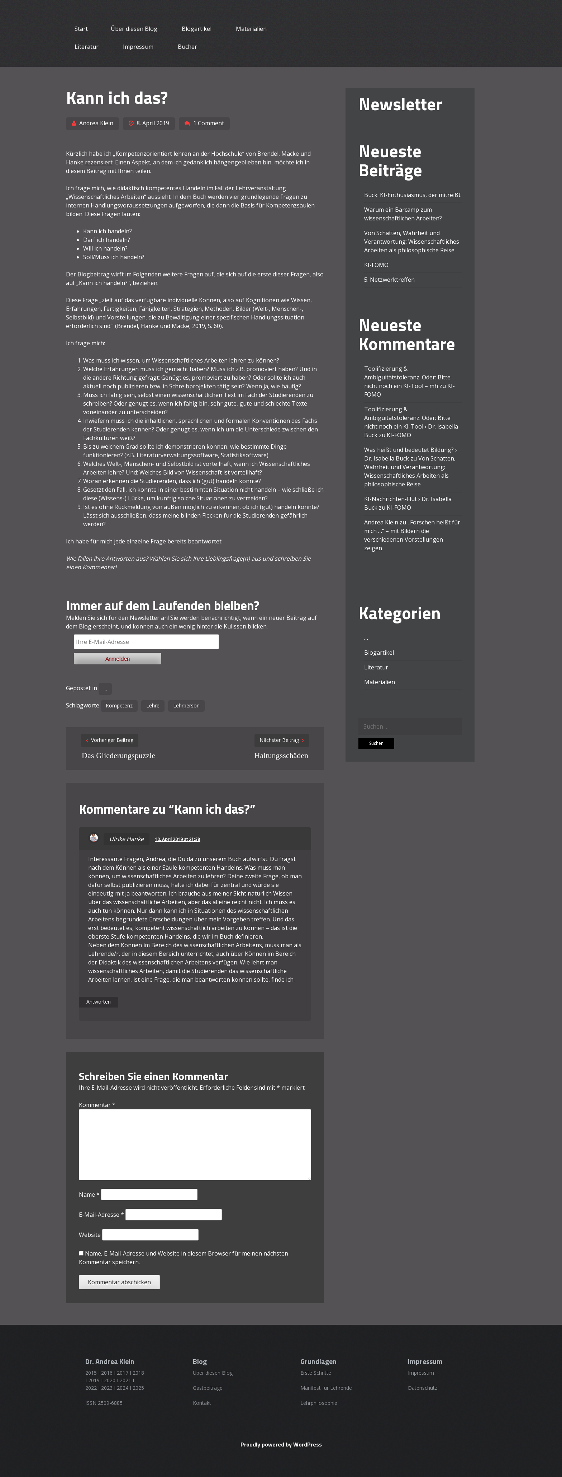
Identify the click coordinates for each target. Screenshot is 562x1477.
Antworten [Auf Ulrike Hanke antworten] (98, 1001)
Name (89, 1194)
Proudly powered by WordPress (281, 1444)
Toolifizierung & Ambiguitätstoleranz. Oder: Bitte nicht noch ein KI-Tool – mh (407, 377)
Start (81, 29)
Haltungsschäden (281, 755)
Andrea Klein (96, 123)
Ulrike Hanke (126, 839)
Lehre (152, 705)
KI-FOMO (376, 265)
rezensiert (99, 162)
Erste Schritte (315, 1372)
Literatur (87, 47)
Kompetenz (119, 705)
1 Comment (208, 123)
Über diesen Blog (134, 29)
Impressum (138, 47)
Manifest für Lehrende (326, 1387)
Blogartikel (196, 29)
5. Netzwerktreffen (389, 280)
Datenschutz (422, 1387)
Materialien (251, 29)
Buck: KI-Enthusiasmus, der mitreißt (412, 195)
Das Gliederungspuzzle (118, 755)
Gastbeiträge (208, 1387)
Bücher (187, 47)
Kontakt (202, 1402)
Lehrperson (186, 705)
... (105, 688)
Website (90, 1235)
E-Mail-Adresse (101, 1215)
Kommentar (97, 1105)
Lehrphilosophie (318, 1402)
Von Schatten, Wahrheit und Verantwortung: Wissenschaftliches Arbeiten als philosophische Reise (411, 241)
